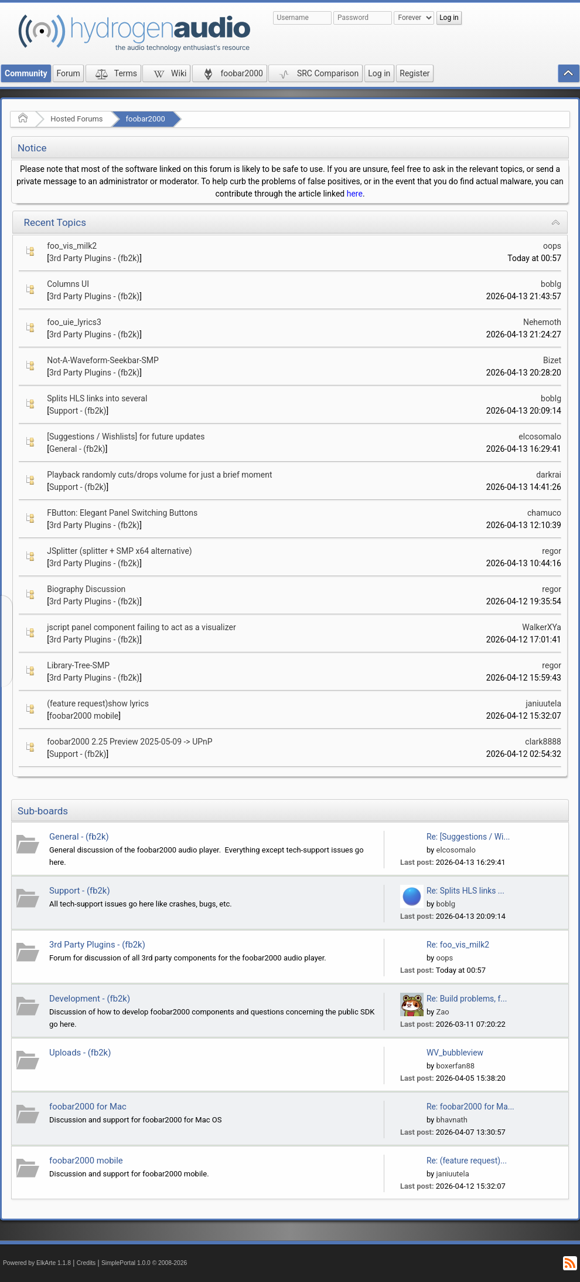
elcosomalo (539, 436)
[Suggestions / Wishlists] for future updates (125, 436)
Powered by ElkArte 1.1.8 (37, 1263)
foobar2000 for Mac (88, 1106)
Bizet (552, 360)
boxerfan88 (455, 1065)
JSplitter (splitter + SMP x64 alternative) (119, 551)
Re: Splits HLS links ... (465, 890)
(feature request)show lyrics (98, 703)
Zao (442, 1011)
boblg (551, 284)
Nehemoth (542, 322)
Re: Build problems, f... (467, 998)
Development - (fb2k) (89, 998)
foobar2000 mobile (83, 716)
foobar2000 (145, 118)
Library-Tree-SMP (78, 665)
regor (551, 551)
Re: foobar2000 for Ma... (470, 1106)
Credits (86, 1263)
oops (552, 246)
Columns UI (68, 284)
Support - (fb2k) (78, 410)
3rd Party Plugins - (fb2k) (94, 258)
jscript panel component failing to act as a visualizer (141, 627)
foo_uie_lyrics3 (74, 322)
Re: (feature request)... (467, 1160)
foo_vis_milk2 (72, 246)
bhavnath (451, 1119)
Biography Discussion (86, 589)
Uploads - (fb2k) (80, 1052)
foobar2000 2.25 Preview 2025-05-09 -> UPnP (129, 741)
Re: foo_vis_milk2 (458, 944)
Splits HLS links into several (97, 398)
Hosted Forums (76, 118)
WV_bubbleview (455, 1052)
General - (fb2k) (77, 449)
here (355, 193)
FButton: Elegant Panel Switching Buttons (122, 512)
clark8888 (543, 741)
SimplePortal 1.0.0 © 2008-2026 (144, 1263)
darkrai (548, 474)
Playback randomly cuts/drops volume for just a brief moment (159, 474)
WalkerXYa (541, 627)
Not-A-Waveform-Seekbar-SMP (103, 360)
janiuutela (543, 703)
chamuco (544, 512)
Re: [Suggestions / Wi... (468, 836)
